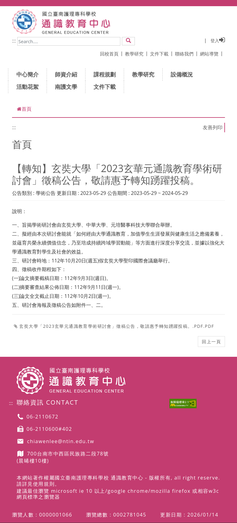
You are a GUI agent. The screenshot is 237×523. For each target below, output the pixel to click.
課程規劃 (107, 74)
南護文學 (68, 86)
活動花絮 (29, 86)
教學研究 (136, 54)
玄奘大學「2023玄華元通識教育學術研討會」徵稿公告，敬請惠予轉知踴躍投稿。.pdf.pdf (114, 326)
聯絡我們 (186, 54)
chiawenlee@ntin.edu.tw (60, 441)
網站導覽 (211, 54)
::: (14, 40)
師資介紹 (68, 74)
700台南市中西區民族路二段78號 (68, 453)
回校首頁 (111, 54)
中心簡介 (29, 74)
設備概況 (184, 74)
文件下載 (161, 54)
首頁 (24, 108)
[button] (128, 41)
